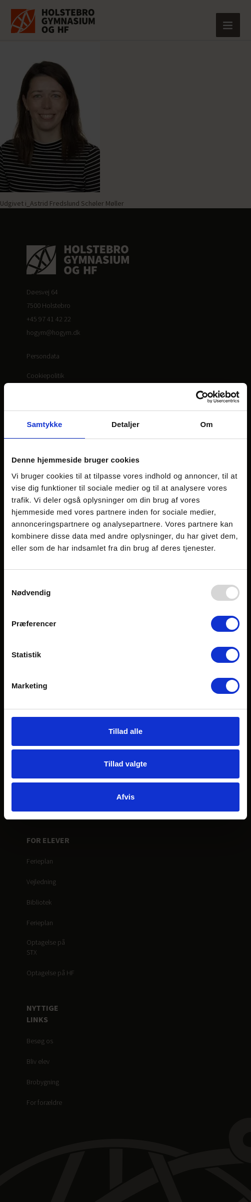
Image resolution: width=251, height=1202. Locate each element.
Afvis (125, 796)
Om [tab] (206, 424)
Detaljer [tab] (126, 424)
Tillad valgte (125, 763)
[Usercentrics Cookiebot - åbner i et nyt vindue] (196, 397)
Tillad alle (125, 731)
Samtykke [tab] (44, 424)
